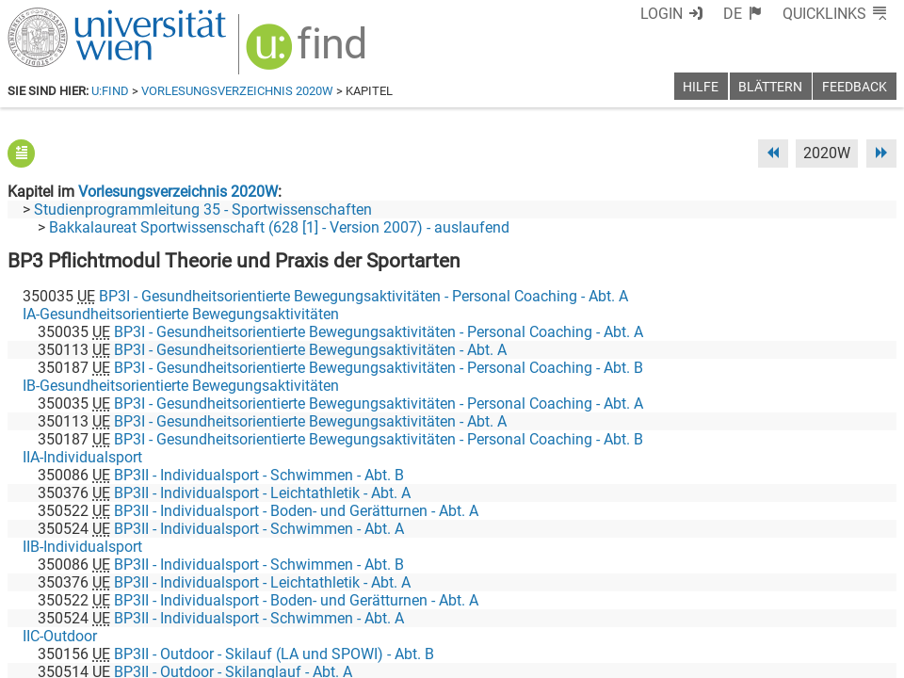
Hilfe (700, 87)
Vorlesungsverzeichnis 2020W (237, 91)
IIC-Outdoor (60, 636)
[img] (308, 53)
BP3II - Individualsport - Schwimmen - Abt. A (259, 529)
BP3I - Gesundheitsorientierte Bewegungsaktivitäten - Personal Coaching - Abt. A (363, 296)
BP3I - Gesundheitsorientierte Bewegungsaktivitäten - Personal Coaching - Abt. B (378, 368)
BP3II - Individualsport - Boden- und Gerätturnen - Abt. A (296, 511)
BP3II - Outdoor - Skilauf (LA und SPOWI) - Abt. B (274, 654)
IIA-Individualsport (82, 457)
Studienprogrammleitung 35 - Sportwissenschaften (203, 209)
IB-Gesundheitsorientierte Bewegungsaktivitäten (181, 386)
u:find (110, 91)
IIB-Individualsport (82, 547)
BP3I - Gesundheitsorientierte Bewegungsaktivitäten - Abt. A (310, 350)
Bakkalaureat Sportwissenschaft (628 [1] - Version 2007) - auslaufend (279, 227)
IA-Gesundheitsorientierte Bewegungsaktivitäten (181, 314)
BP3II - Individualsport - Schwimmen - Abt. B (259, 475)
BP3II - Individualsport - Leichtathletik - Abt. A (262, 493)
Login (661, 14)
